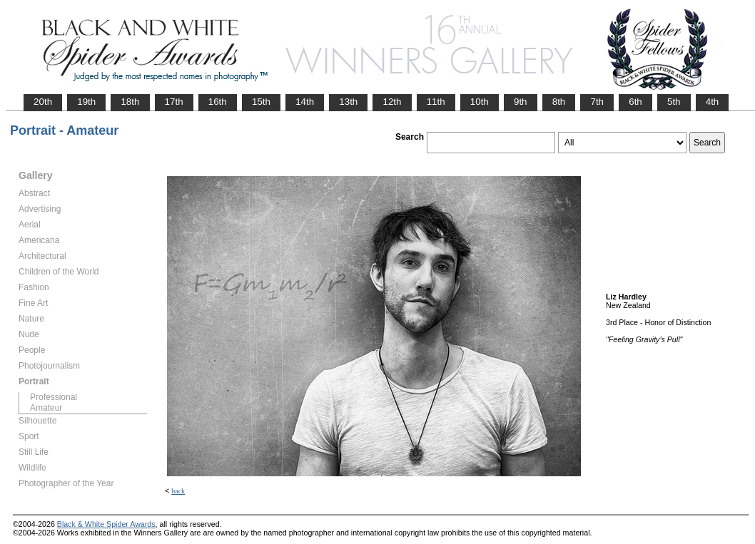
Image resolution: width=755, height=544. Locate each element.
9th (520, 101)
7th (597, 101)
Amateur (46, 408)
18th (130, 101)
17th (174, 101)
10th (479, 101)
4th (712, 101)
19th (86, 101)
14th (305, 101)
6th (635, 101)
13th (348, 101)
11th (436, 101)
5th (674, 101)
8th (559, 101)
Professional (53, 397)
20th (43, 101)
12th (392, 101)
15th (261, 101)
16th (218, 101)
